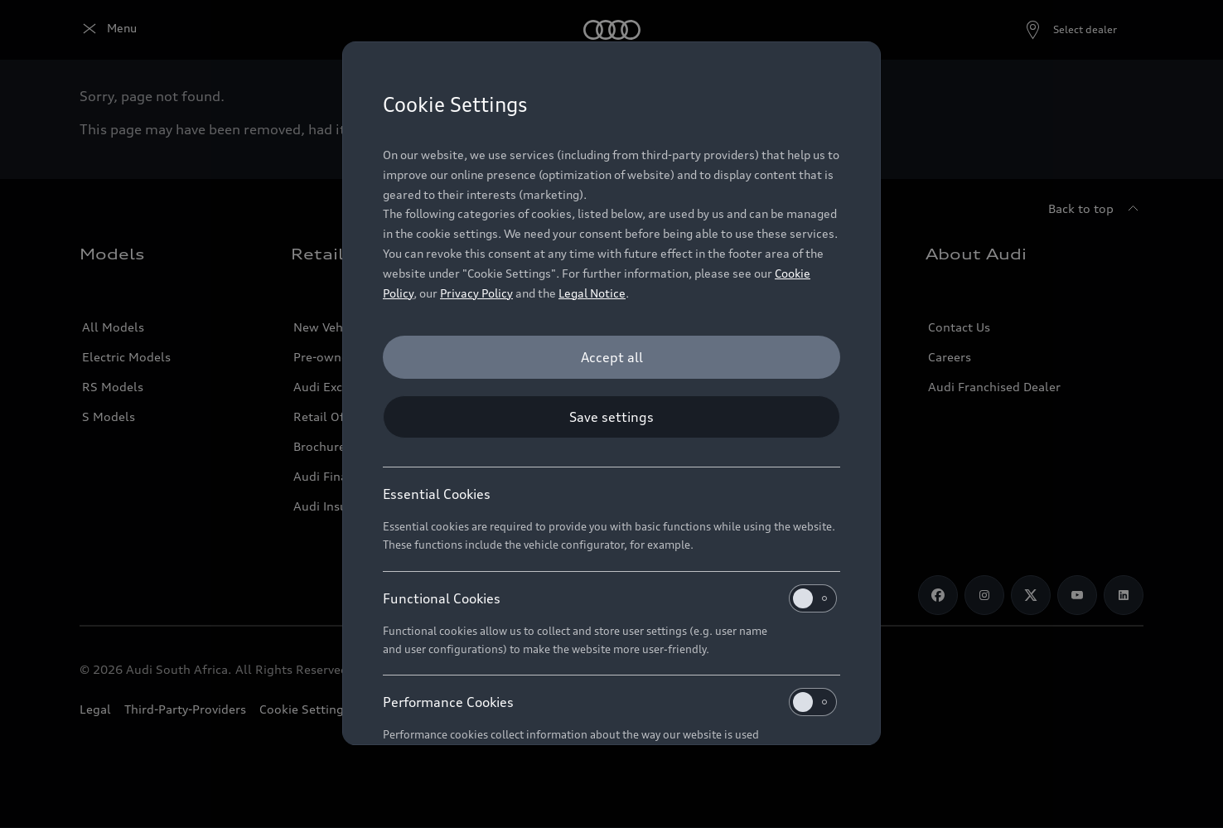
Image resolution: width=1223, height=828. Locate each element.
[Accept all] (611, 357)
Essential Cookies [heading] (437, 494)
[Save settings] (611, 416)
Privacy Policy (476, 293)
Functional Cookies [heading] (610, 598)
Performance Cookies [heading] (610, 702)
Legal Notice (592, 293)
